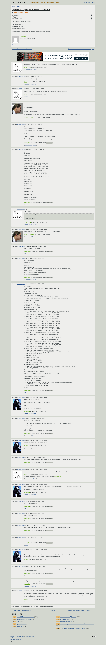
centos (15, 12)
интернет (25, 12)
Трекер (52, 2)
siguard (26, 599)
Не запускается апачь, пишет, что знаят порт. (80, 49)
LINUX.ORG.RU (19, 2)
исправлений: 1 (57, 476)
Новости (32, 2)
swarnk (26, 411)
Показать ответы (28, 69)
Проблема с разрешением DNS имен (31, 9)
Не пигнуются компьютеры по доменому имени (73, 628)
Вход (93, 2)
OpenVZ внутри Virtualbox (24, 619)
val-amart (26, 117)
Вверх (93, 636)
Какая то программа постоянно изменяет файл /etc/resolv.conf (77, 624)
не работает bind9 (65, 619)
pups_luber (23, 36)
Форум (48, 2)
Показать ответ (28, 84)
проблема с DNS (21, 624)
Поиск (57, 2)
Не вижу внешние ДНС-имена (68, 617)
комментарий (21, 76)
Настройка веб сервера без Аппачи (22, 49)
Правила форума (20, 636)
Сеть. (18, 621)
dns (19, 12)
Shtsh (25, 67)
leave (25, 82)
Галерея (37, 2)
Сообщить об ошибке (15, 637)
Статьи (43, 2)
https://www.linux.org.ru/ (15, 639)
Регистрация (87, 2)
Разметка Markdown (29, 636)
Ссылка (14, 44)
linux (21, 12)
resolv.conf (19, 626)
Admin (19, 6)
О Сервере (12, 636)
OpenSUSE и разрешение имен (25, 617)
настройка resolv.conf (66, 621)
